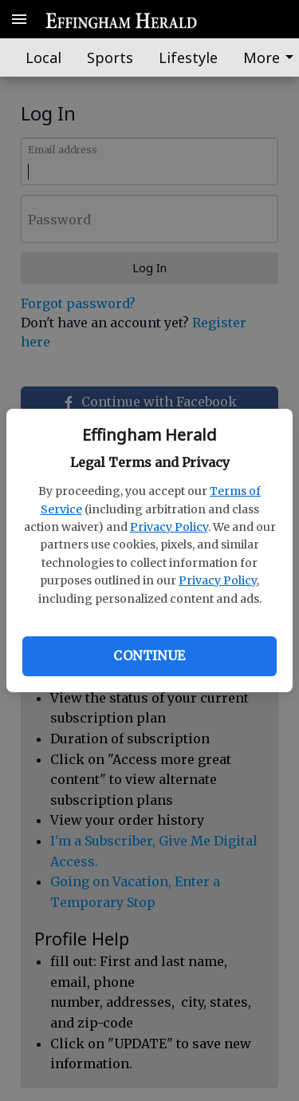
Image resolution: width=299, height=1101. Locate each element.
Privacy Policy (169, 527)
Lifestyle (188, 57)
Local (43, 57)
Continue (149, 655)
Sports (110, 57)
